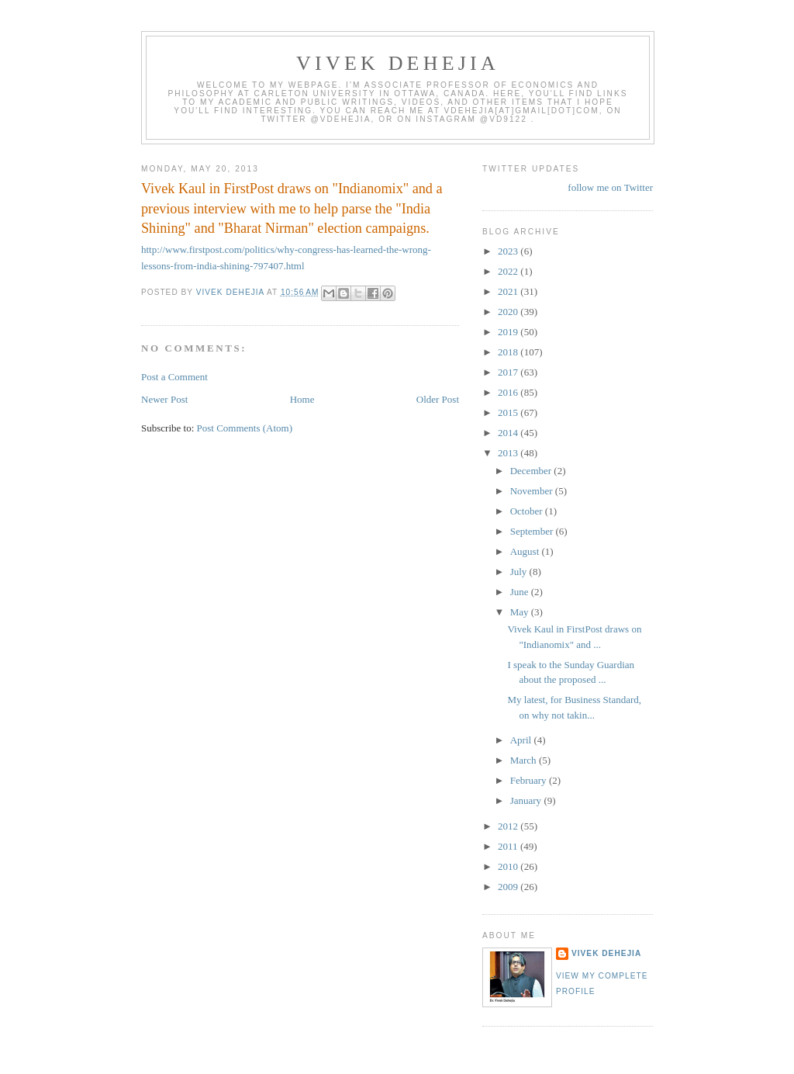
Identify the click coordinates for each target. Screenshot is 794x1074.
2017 (509, 372)
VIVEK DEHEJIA (397, 63)
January (527, 800)
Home (302, 399)
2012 (509, 826)
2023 (509, 251)
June (520, 592)
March (524, 760)
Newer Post (164, 399)
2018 (509, 352)
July (520, 571)
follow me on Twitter (610, 187)
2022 (509, 271)
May (520, 612)
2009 (509, 886)
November (532, 491)
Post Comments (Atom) (245, 428)
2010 (509, 866)
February (529, 780)
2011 (509, 846)
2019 (509, 332)
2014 (509, 432)
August (526, 551)
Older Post (437, 399)
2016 (509, 392)
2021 (509, 291)
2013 (509, 453)
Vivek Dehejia (606, 953)
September (533, 531)
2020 (509, 311)
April (522, 740)
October (527, 511)
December (532, 470)
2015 (509, 412)
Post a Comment (174, 377)
